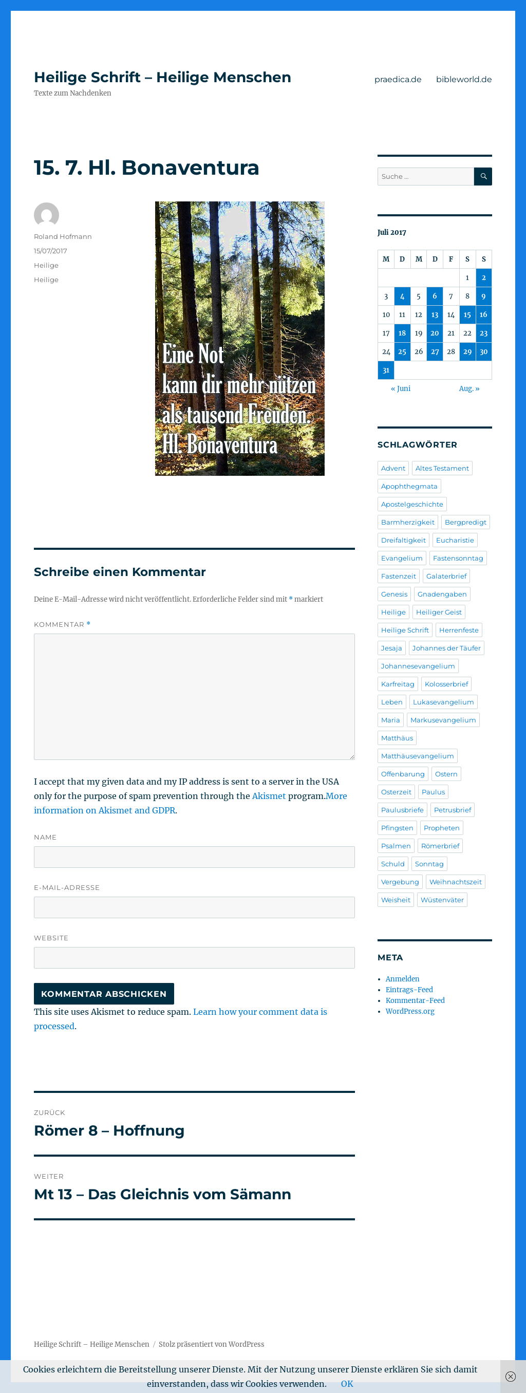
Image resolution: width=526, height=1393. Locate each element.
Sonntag (429, 864)
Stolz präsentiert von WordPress (212, 1344)
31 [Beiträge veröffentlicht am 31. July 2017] (386, 370)
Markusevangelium (443, 720)
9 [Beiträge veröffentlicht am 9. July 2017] (483, 296)
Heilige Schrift (405, 630)
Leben (392, 702)
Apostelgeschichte (412, 504)
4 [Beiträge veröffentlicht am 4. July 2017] (402, 296)
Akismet (269, 796)
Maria (390, 720)
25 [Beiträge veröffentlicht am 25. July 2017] (402, 351)
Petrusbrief (452, 810)
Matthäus (397, 738)
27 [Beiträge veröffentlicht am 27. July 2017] (435, 351)
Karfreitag (398, 684)
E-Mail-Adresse (67, 887)
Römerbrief (440, 846)
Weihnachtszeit (455, 882)
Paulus (433, 792)
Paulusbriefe (402, 810)
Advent (393, 468)
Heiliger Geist (439, 612)
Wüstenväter (442, 900)
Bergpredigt (465, 522)
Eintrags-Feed (409, 990)
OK (347, 1384)
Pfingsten (397, 828)
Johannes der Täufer (446, 648)
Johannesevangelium (418, 666)
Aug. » (469, 388)
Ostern (446, 774)
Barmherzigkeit (408, 522)
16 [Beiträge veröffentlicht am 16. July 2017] (483, 314)
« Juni (400, 388)
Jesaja (391, 648)
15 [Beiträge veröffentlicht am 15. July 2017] (467, 314)
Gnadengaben (442, 594)
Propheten (442, 828)
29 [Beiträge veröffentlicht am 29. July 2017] (467, 351)
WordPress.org (410, 1011)
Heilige (46, 265)
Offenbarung (403, 774)
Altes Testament (442, 468)
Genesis (394, 594)
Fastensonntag (458, 558)
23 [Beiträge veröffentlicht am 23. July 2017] (483, 333)
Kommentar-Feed (415, 1000)
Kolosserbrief (446, 684)
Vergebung (400, 882)
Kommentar (62, 624)
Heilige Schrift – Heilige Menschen (162, 77)
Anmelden (403, 979)
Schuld (393, 864)
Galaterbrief (446, 576)
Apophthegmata (409, 486)
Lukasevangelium (443, 702)
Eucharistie (455, 540)
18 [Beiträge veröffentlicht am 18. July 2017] (402, 333)
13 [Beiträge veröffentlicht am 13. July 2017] (434, 314)
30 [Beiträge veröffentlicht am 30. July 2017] (484, 351)
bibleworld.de (464, 79)
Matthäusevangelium (417, 756)
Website (51, 938)
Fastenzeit (398, 576)
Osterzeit (396, 792)
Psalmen (396, 846)
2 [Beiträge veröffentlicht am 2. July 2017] (484, 277)
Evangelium (402, 558)
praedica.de (398, 79)
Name (45, 837)
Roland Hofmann (63, 236)
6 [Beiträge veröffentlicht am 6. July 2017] (435, 296)
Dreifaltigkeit (403, 540)
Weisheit (395, 900)
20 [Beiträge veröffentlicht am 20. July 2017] (434, 333)
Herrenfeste (459, 630)
